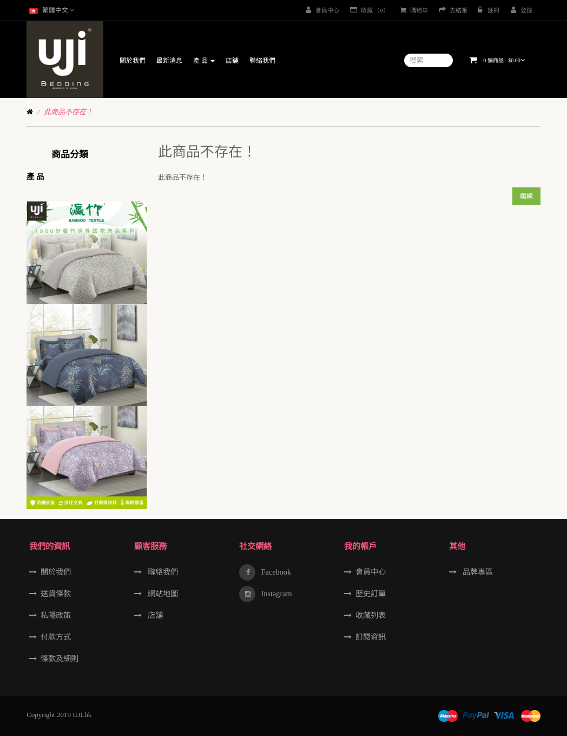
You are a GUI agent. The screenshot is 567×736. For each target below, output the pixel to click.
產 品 (35, 176)
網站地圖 (162, 593)
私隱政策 (56, 615)
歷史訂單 (370, 593)
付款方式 (56, 637)
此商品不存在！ (68, 112)
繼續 (526, 196)
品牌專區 (476, 572)
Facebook (275, 572)
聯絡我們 (162, 572)
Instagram (275, 593)
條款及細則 (59, 658)
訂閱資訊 (370, 637)
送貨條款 (56, 593)
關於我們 (56, 572)
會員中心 (370, 572)
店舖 (154, 615)
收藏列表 (370, 615)
